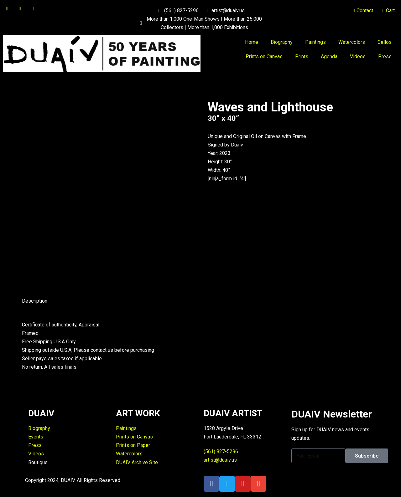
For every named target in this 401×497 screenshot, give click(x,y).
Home (251, 42)
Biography (282, 42)
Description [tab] (34, 301)
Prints (301, 56)
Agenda (329, 56)
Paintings (315, 42)
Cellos (385, 42)
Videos (358, 56)
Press (385, 56)
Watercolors (351, 42)
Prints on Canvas (264, 56)
